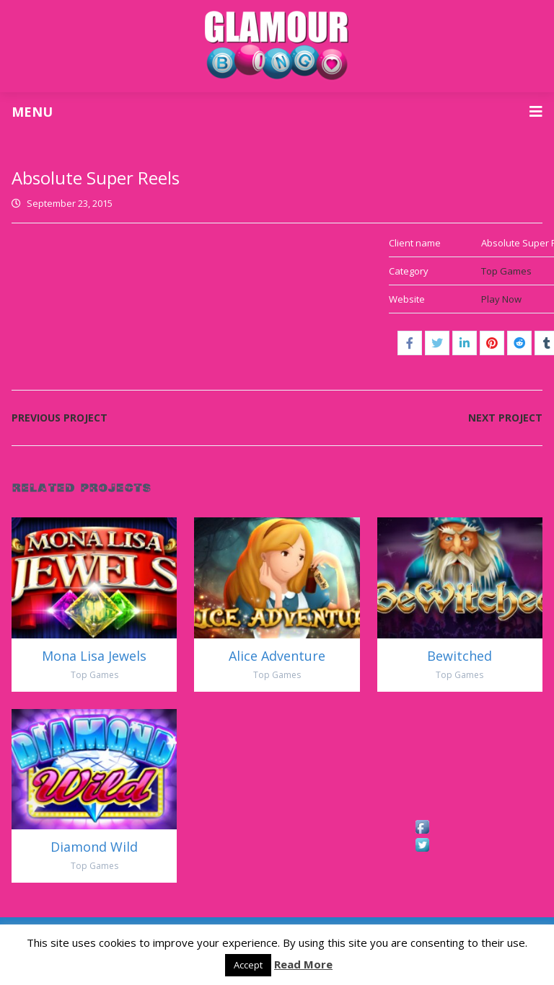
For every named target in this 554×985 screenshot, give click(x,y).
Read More (303, 964)
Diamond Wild (94, 846)
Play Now (501, 299)
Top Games (506, 270)
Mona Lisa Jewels (94, 655)
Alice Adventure (277, 655)
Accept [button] (248, 964)
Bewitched (459, 655)
